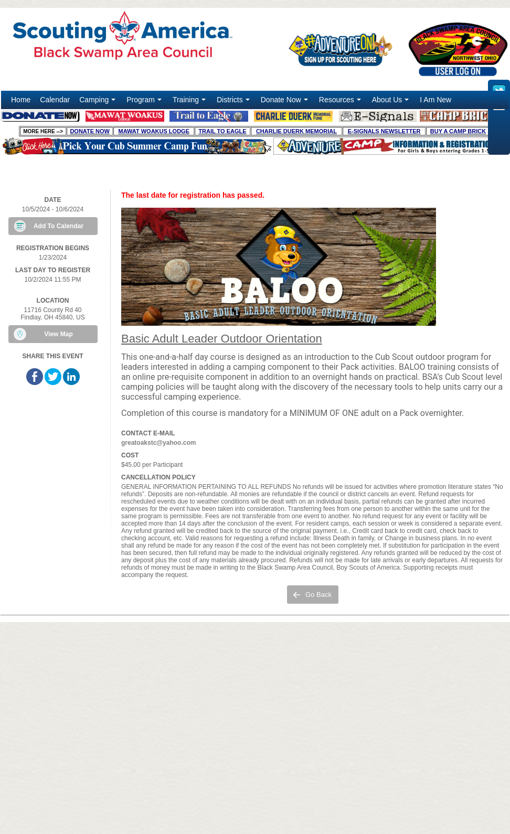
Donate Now (285, 102)
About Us (391, 102)
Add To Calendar (58, 226)
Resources (341, 102)
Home (20, 99)
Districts (234, 102)
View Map (58, 334)
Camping (98, 102)
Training (190, 102)
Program (145, 102)
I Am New (435, 99)
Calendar (55, 99)
